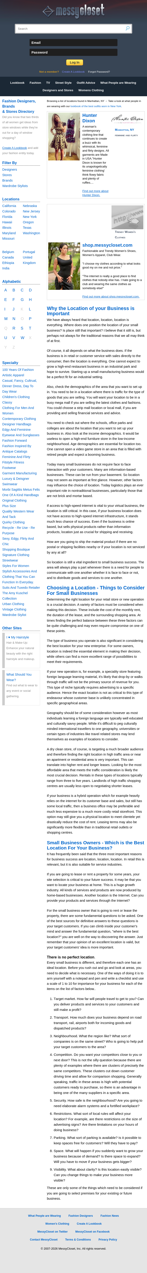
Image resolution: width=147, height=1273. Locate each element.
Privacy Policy (108, 1239)
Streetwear (10, 560)
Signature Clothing (15, 555)
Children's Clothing (16, 397)
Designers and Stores (58, 90)
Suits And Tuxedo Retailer (21, 587)
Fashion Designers (80, 1215)
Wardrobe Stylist (14, 615)
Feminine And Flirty (16, 457)
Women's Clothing (57, 1223)
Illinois (6, 227)
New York (30, 217)
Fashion (35, 82)
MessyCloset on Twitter (52, 1231)
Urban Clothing (13, 604)
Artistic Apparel (13, 375)
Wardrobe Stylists (15, 186)
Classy (7, 402)
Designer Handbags (16, 424)
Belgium (8, 252)
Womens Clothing (91, 90)
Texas (27, 227)
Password (39, 52)
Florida (7, 217)
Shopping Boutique (16, 549)
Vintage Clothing (14, 609)
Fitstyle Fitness (13, 462)
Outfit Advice (86, 82)
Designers (9, 169)
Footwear (9, 468)
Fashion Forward (14, 440)
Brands (7, 180)
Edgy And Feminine (16, 429)
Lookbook (17, 82)
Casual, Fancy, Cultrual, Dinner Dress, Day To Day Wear (19, 386)
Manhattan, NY (124, 129)
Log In (74, 62)
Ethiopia (8, 263)
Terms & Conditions (78, 1239)
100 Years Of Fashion (18, 370)
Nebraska (30, 206)
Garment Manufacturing (19, 473)
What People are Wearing (118, 82)
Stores (7, 175)
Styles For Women (15, 566)
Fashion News (110, 1215)
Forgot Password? (99, 71)
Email (36, 42)
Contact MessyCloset (43, 1239)
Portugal (29, 252)
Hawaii (7, 222)
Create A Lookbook (73, 71)
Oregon (28, 222)
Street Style (63, 82)
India (5, 268)
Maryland (9, 233)
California (9, 206)
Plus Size (9, 506)
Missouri (8, 238)
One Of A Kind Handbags (20, 495)
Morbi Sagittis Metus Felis (21, 489)
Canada (8, 257)
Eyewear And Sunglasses (20, 435)
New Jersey (31, 211)
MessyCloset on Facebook (92, 1231)
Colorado (8, 211)
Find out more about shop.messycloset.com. (110, 296)
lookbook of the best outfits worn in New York (96, 106)
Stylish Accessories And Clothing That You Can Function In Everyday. (19, 576)
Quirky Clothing (13, 522)
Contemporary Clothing (19, 419)
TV (48, 82)
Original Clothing (14, 500)
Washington (31, 233)
